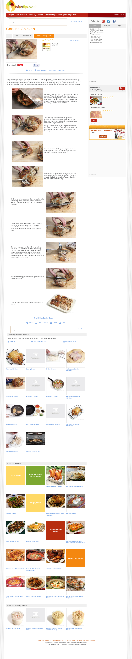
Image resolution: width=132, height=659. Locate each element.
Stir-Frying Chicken (32, 424)
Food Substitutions (95, 35)
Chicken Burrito (71, 513)
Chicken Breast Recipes (35, 503)
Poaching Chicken (52, 396)
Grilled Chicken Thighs (33, 596)
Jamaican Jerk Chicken (53, 568)
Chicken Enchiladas (32, 541)
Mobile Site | (41, 640)
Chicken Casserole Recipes (55, 530)
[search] (37, 21)
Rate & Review (74, 40)
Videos (40, 15)
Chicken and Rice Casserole (15, 568)
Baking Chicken (31, 369)
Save (30, 70)
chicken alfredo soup (13, 628)
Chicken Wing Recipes (75, 558)
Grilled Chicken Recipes (54, 486)
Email (54, 70)
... (9, 36)
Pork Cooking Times (95, 40)
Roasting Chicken (12, 369)
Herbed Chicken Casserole (74, 486)
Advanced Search (76, 21)
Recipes (11, 15)
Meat (16, 36)
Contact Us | (48, 640)
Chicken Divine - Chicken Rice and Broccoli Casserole (75, 541)
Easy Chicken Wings (12, 541)
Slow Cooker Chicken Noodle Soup (33, 569)
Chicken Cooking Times (96, 30)
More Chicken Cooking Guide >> (44, 318)
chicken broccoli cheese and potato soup (54, 629)
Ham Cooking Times (95, 36)
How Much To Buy (95, 37)
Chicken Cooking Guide (43, 36)
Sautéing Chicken (11, 424)
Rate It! (12, 341)
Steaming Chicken (32, 396)
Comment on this (70, 341)
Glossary (32, 15)
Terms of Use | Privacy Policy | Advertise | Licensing (81, 640)
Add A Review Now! (40, 341)
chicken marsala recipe (97, 107)
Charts (95, 26)
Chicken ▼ (27, 36)
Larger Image (11, 40)
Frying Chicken (51, 369)
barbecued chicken (96, 94)
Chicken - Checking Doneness (72, 424)
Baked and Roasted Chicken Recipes (35, 475)
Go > (121, 88)
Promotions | (62, 640)
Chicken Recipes (15, 475)
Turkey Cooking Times (96, 42)
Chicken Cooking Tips (33, 451)
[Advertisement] (81, 6)
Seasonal (58, 15)
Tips (119, 25)
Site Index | (56, 640)
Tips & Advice (21, 15)
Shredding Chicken (12, 451)
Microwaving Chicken (53, 424)
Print (63, 70)
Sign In (122, 14)
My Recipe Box (70, 15)
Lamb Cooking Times (96, 39)
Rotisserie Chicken (12, 396)
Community (49, 15)
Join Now (116, 14)
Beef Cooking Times (95, 29)
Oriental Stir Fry (11, 513)
